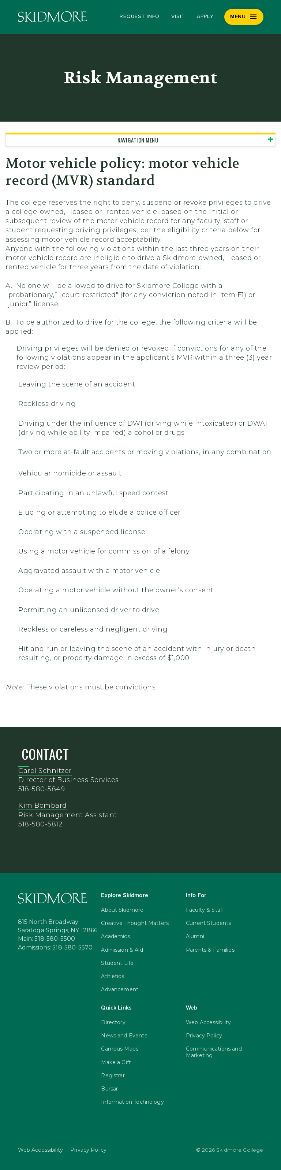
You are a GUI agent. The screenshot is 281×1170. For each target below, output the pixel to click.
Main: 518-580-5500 (46, 939)
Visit (178, 16)
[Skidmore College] (52, 16)
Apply (205, 16)
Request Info (140, 16)
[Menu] (243, 17)
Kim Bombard (42, 805)
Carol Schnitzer (45, 771)
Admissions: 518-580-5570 (55, 947)
